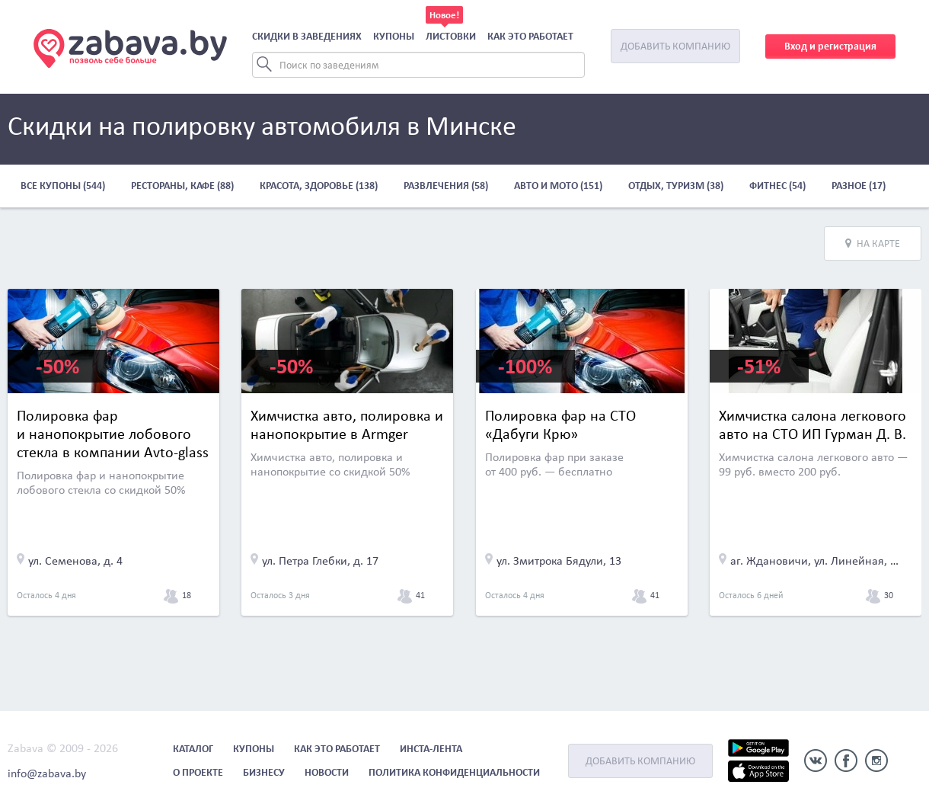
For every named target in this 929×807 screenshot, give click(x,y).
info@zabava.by (47, 773)
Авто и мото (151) (558, 185)
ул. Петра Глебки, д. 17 (320, 560)
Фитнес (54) (777, 185)
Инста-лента (431, 748)
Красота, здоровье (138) (319, 185)
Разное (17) (859, 185)
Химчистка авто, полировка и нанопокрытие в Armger (347, 424)
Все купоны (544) (63, 185)
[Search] (418, 65)
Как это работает (530, 36)
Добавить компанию (675, 46)
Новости (327, 772)
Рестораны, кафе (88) (182, 185)
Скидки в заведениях (307, 36)
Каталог (193, 748)
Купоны (393, 36)
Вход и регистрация (830, 46)
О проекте (198, 772)
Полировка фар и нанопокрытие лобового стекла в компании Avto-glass (113, 433)
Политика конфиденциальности (454, 772)
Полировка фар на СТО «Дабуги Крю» (560, 424)
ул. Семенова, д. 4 (75, 560)
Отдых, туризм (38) (675, 185)
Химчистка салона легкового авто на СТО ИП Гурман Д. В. (812, 424)
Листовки (451, 36)
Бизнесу (264, 772)
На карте (872, 243)
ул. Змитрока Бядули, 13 (558, 560)
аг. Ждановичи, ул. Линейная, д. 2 (819, 560)
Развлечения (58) (446, 185)
